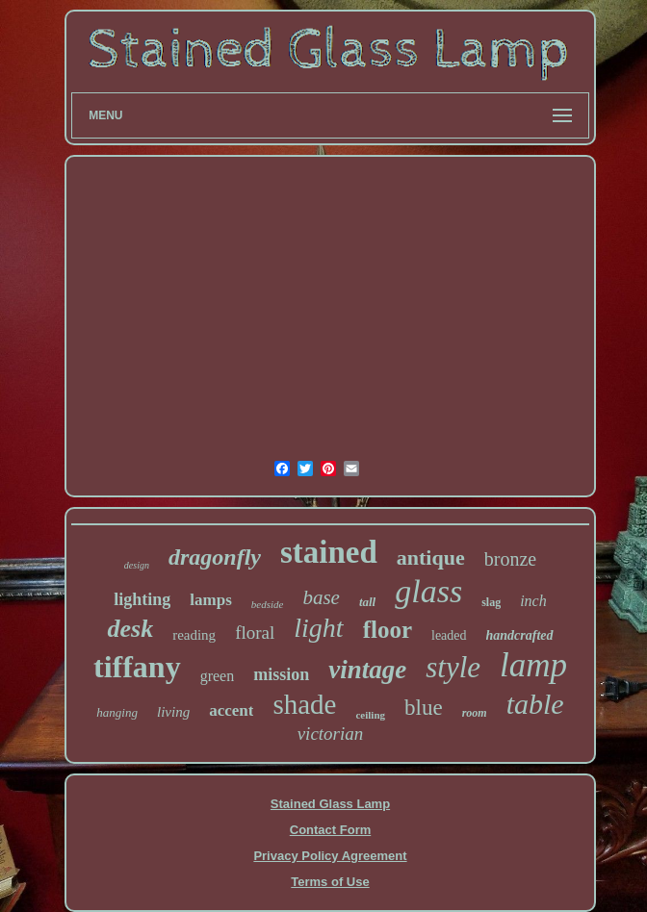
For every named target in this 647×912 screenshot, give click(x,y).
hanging (117, 712)
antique (431, 557)
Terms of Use (330, 881)
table (535, 704)
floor (387, 630)
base (321, 597)
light (318, 628)
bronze (510, 559)
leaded (449, 635)
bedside (267, 604)
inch (533, 601)
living (173, 712)
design (136, 565)
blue (423, 708)
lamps (210, 600)
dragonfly (214, 557)
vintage (367, 669)
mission (281, 674)
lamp (533, 665)
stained (328, 552)
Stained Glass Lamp (330, 804)
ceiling (370, 715)
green (217, 676)
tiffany (137, 666)
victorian (331, 733)
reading (194, 635)
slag (491, 602)
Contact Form (331, 830)
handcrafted (520, 635)
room (474, 713)
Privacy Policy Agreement (329, 856)
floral (254, 632)
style (453, 667)
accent (231, 710)
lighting (142, 599)
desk (130, 629)
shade (304, 704)
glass (428, 591)
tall (367, 602)
